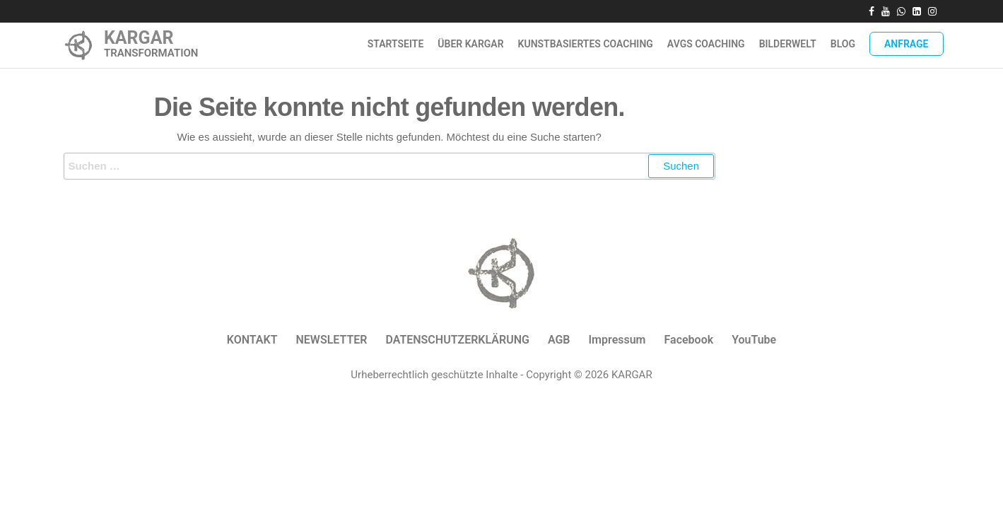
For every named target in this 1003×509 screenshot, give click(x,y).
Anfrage (906, 43)
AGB (559, 339)
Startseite (396, 43)
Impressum (617, 339)
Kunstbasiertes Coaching (585, 43)
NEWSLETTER (331, 339)
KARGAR (139, 38)
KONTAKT (252, 339)
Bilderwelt (787, 43)
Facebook (689, 339)
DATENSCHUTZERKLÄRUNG (457, 339)
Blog (843, 43)
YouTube (754, 339)
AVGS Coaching (706, 43)
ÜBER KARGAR (470, 43)
